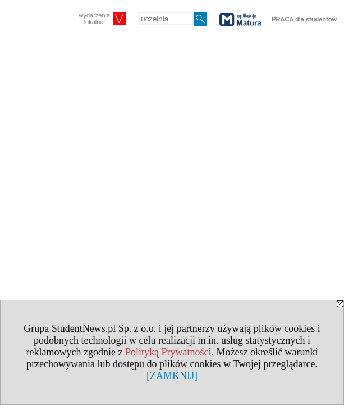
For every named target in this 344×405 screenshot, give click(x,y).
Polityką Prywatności (168, 352)
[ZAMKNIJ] (172, 375)
